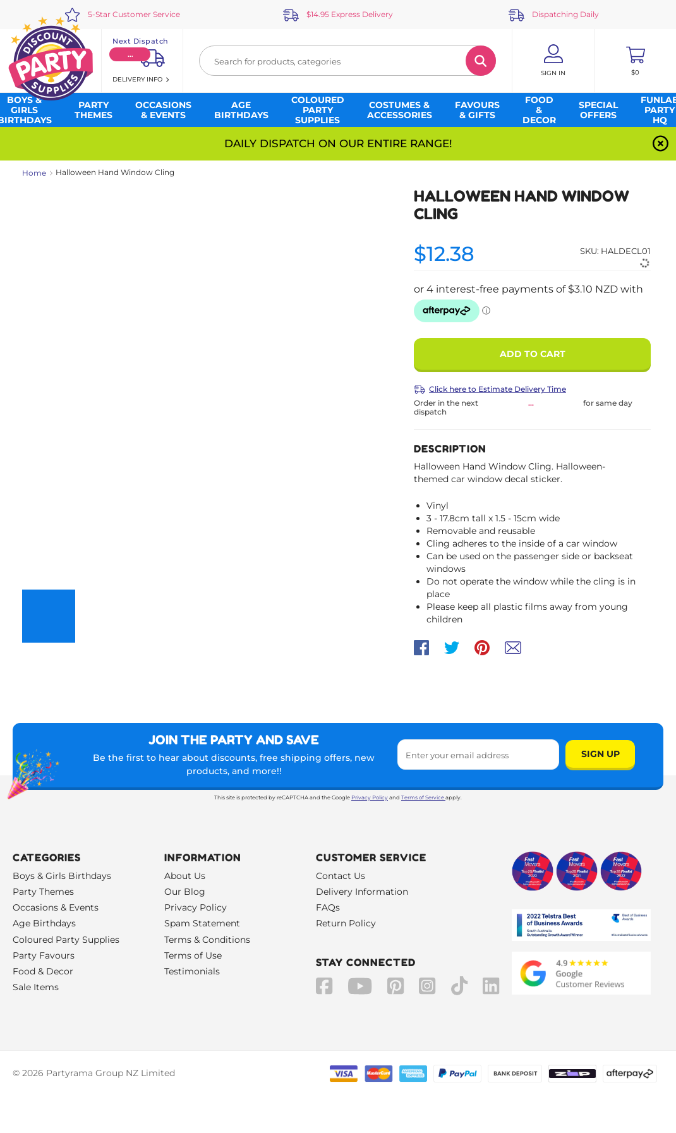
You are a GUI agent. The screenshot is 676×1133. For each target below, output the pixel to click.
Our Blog (184, 891)
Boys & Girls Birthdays (62, 876)
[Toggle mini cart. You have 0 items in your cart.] (635, 60)
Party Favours (44, 955)
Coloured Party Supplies (66, 939)
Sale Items (36, 987)
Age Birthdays (44, 923)
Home (34, 173)
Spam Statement (202, 923)
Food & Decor (43, 971)
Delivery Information (362, 891)
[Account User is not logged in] (553, 60)
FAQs (328, 907)
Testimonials (192, 971)
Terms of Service (423, 797)
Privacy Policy (369, 797)
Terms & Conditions (207, 939)
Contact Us (340, 876)
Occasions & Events (56, 907)
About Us (184, 876)
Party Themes (43, 891)
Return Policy (346, 923)
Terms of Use (193, 955)
